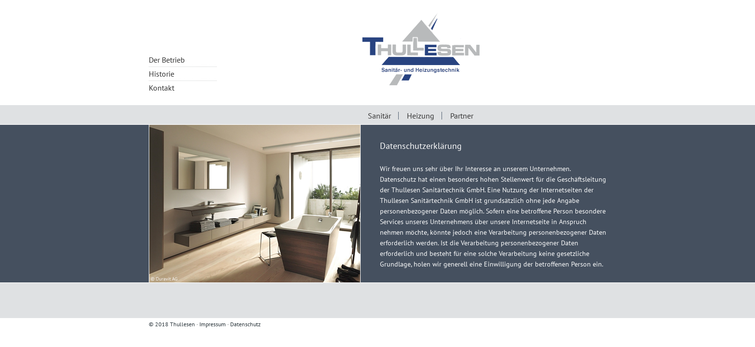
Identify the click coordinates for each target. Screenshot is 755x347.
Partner (461, 116)
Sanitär (379, 116)
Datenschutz (245, 324)
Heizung (420, 116)
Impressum (212, 324)
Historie (161, 74)
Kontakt (161, 88)
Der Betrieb (167, 60)
